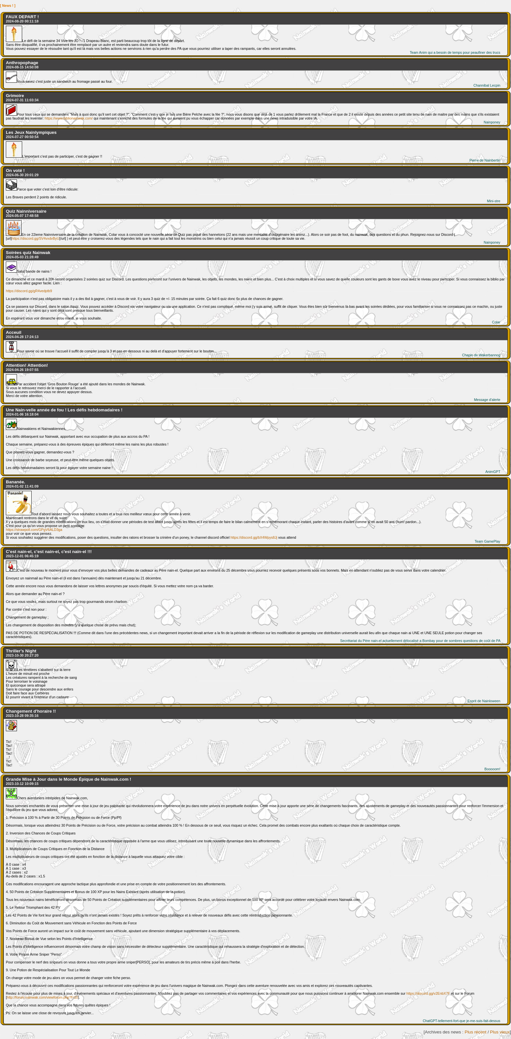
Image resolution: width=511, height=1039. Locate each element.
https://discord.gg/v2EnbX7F (428, 993)
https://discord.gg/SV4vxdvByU (35, 238)
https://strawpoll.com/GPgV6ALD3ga (34, 530)
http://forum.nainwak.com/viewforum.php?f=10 (42, 997)
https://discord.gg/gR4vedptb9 (29, 291)
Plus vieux (500, 1032)
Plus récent (476, 1032)
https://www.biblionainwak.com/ (69, 118)
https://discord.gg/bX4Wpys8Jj (253, 537)
